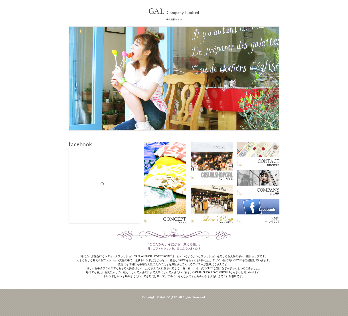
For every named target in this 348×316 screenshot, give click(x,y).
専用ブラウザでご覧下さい (174, 78)
